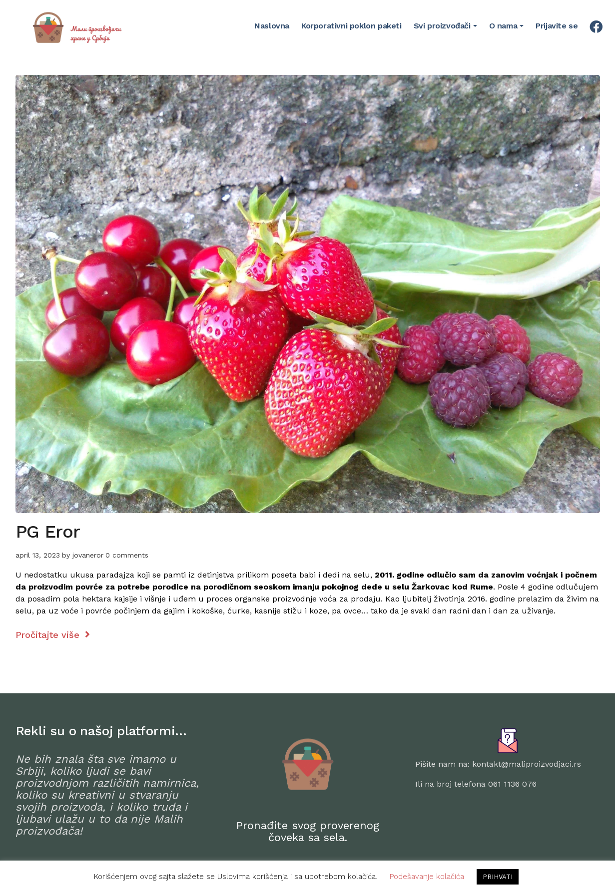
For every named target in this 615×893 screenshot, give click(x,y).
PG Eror (47, 531)
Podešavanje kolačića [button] (427, 876)
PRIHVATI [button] (498, 877)
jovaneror (87, 555)
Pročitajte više (52, 634)
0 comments (126, 555)
